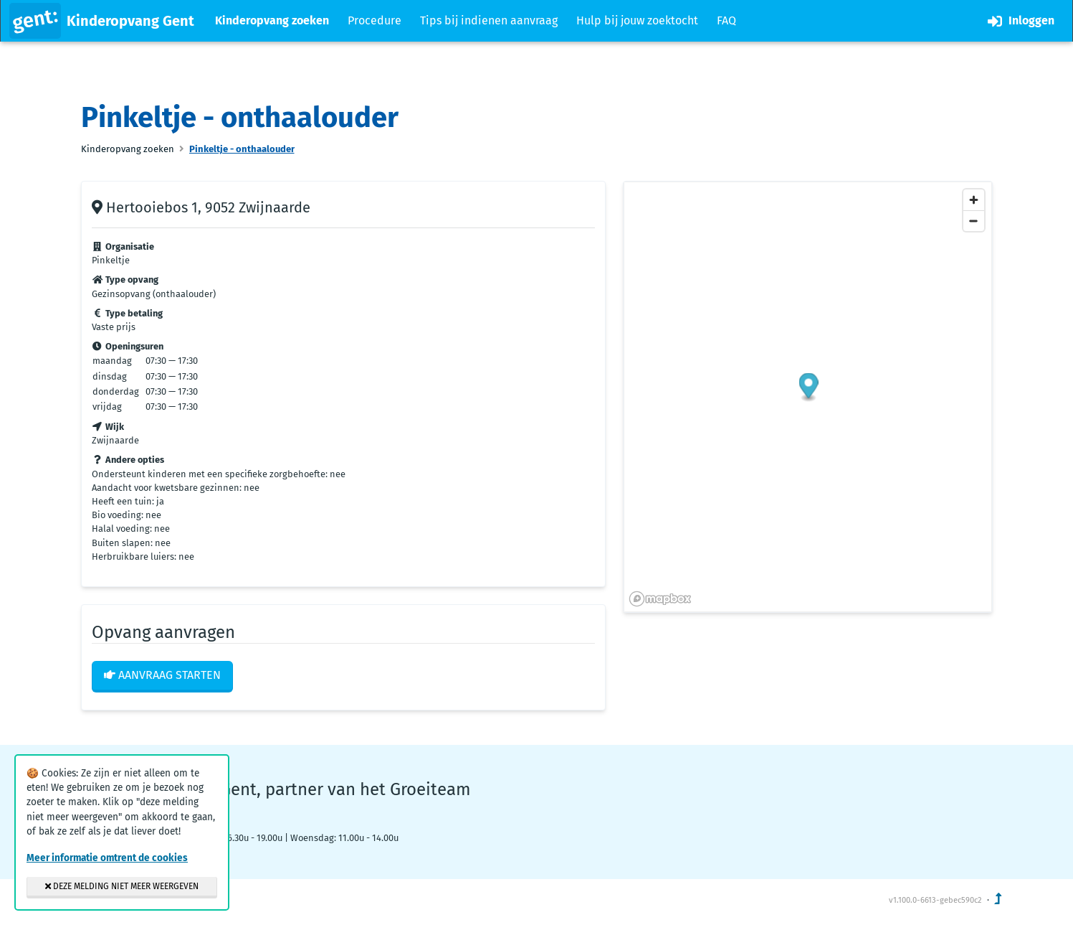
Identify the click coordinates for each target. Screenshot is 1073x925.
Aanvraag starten (162, 675)
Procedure (374, 20)
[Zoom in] (973, 199)
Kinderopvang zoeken (272, 20)
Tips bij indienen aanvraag (489, 20)
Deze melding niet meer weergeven (122, 886)
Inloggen (1021, 21)
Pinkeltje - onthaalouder (242, 149)
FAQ (726, 20)
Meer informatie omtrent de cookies (107, 858)
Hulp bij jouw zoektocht (637, 20)
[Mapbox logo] (660, 599)
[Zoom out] (973, 220)
